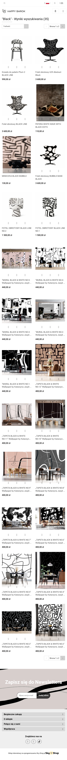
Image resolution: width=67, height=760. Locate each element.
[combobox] (15, 26)
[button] (61, 3)
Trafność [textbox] (6, 26)
